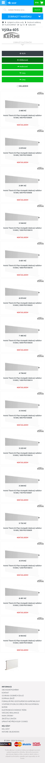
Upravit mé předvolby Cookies (15, 721)
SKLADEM (23, 86)
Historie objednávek (10, 732)
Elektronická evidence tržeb (14, 710)
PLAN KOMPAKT (10, 25)
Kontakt (5, 693)
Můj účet (6, 729)
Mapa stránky (7, 716)
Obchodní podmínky (10, 690)
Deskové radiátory (34, 22)
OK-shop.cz (19, 741)
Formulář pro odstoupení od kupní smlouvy (21, 701)
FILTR (22, 53)
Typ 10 (22, 25)
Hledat (37, 10)
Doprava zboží (8, 698)
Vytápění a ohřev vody (15, 22)
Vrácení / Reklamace (10, 713)
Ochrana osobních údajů (13, 696)
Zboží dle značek (9, 719)
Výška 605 (32, 25)
